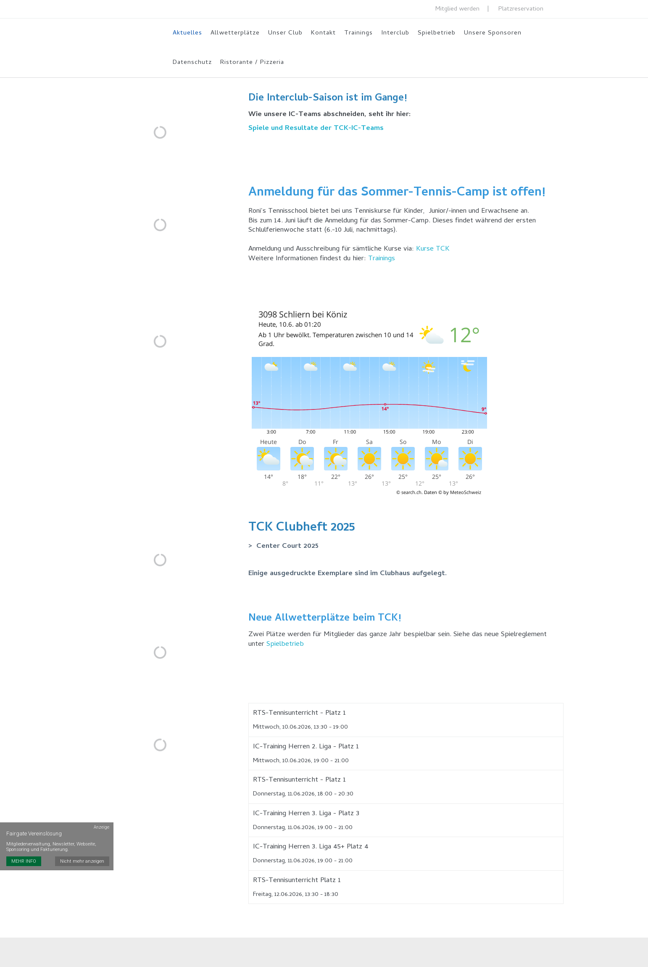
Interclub (395, 33)
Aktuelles (187, 33)
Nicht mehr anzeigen (82, 861)
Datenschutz (192, 63)
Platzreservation (520, 9)
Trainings (358, 33)
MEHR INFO (23, 861)
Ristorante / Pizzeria (252, 63)
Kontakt (323, 33)
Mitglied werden (457, 9)
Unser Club (285, 33)
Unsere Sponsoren (493, 33)
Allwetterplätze (235, 33)
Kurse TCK (433, 249)
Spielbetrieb (437, 33)
